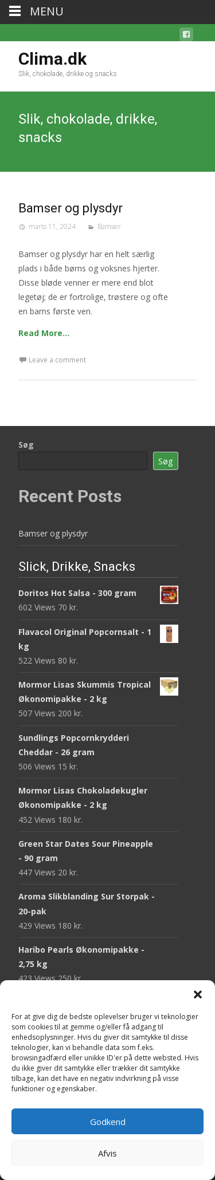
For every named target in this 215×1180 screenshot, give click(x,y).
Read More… (43, 332)
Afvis (107, 1153)
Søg (26, 444)
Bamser (109, 226)
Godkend (108, 1121)
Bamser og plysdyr (70, 208)
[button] (198, 994)
